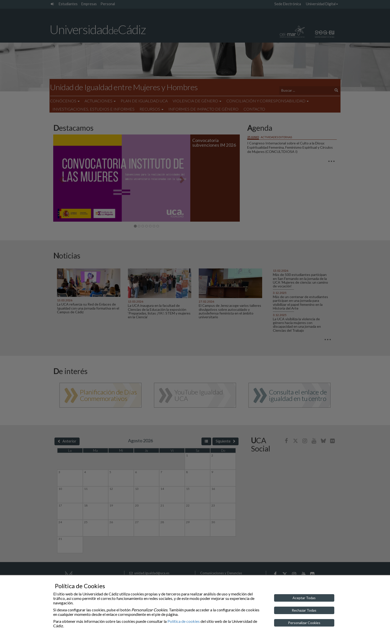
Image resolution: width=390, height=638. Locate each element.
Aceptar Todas (304, 598)
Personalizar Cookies (304, 623)
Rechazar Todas (304, 610)
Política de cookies (183, 621)
